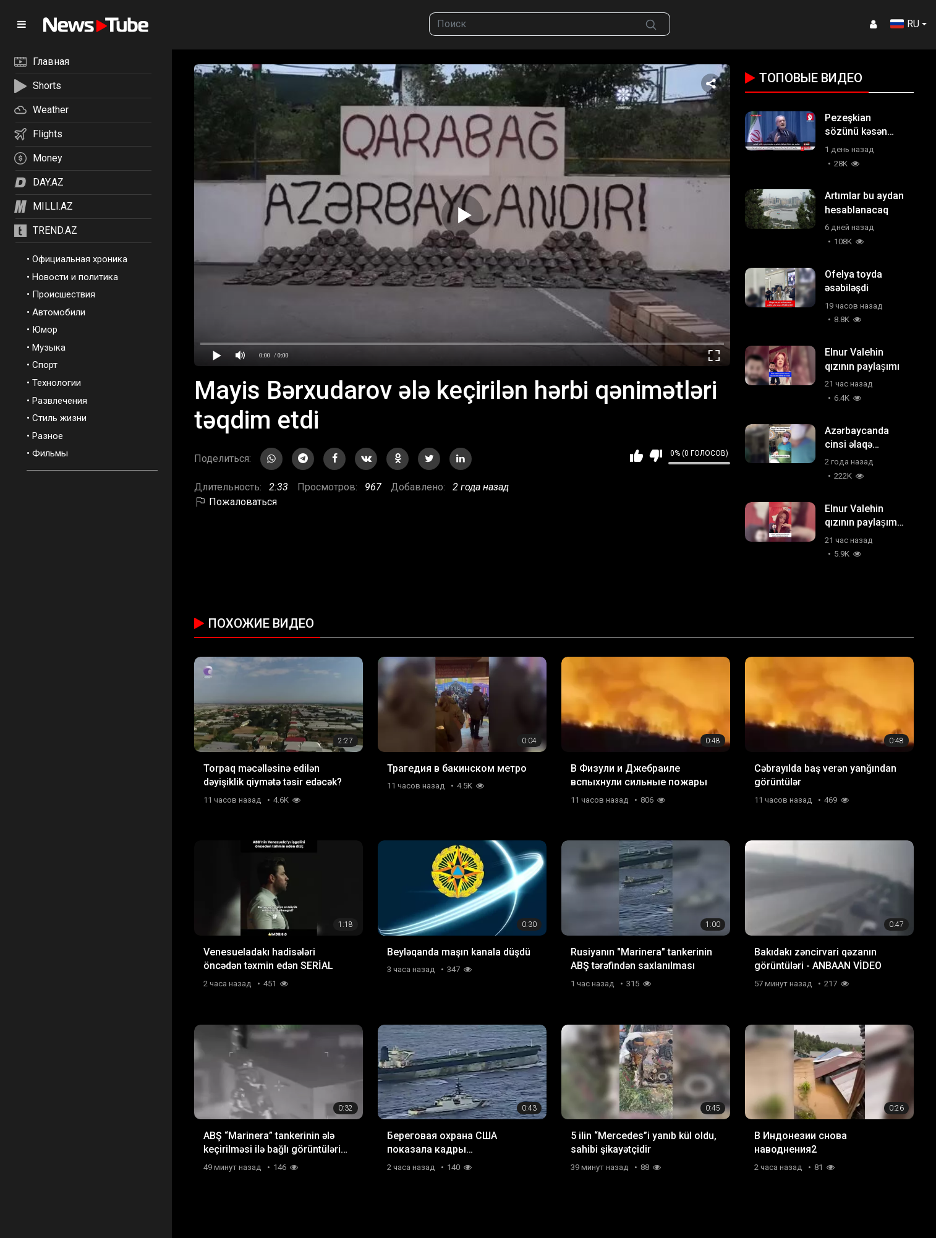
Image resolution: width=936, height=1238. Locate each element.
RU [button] (904, 24)
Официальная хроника (79, 259)
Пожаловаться (235, 502)
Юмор (44, 329)
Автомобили (58, 312)
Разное (47, 436)
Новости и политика (75, 277)
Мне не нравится (655, 456)
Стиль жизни (59, 418)
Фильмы (50, 453)
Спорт (44, 364)
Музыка (49, 347)
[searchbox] (531, 24)
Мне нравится (636, 456)
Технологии (56, 382)
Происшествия (63, 294)
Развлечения (59, 400)
